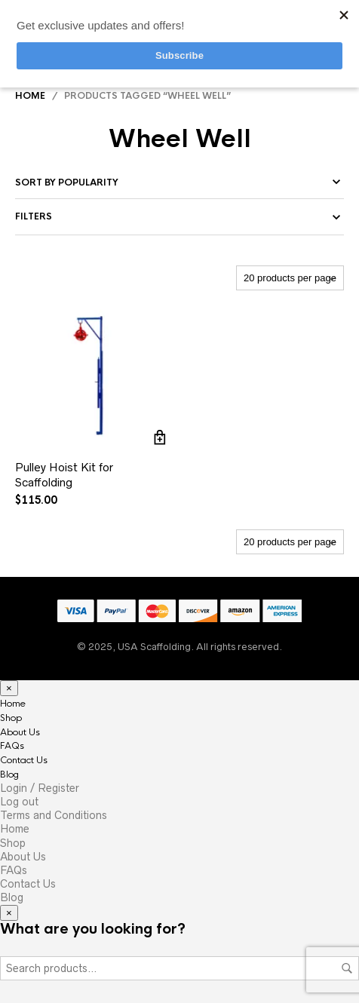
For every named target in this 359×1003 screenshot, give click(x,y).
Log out (19, 802)
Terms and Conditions (53, 815)
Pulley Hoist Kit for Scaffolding (64, 475)
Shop (11, 718)
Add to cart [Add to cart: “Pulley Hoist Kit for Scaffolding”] (159, 437)
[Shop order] (179, 182)
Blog (9, 774)
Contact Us (24, 760)
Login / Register (39, 788)
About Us (20, 732)
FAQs (12, 746)
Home (30, 96)
